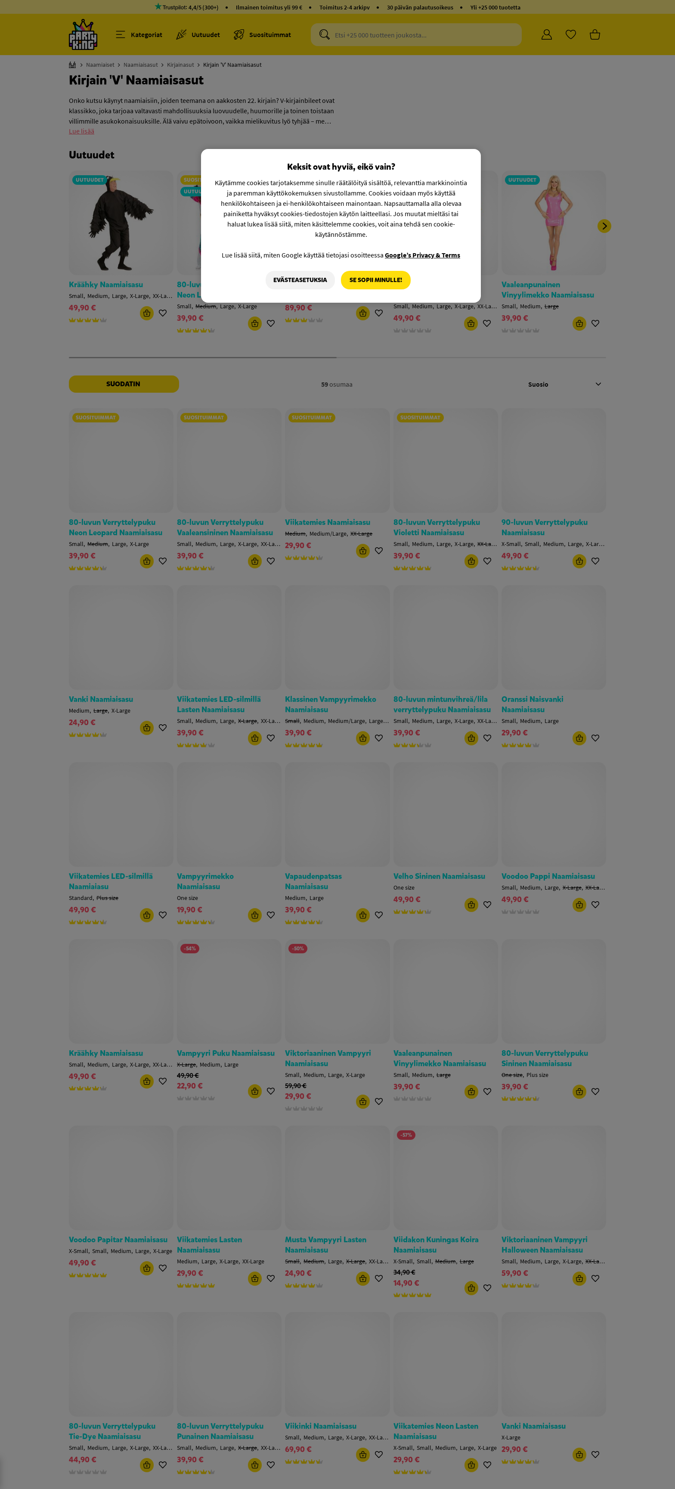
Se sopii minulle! (376, 280)
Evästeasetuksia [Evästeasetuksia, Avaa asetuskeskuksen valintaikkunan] (300, 280)
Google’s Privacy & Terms (422, 255)
